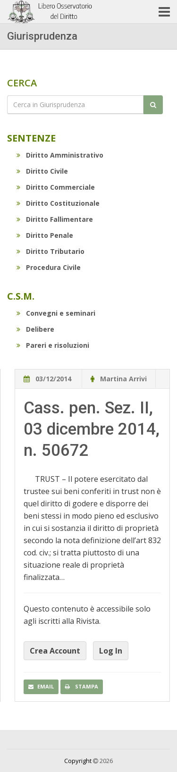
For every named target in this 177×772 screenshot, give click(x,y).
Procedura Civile (49, 267)
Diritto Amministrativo (60, 155)
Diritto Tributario (50, 251)
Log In (110, 651)
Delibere (35, 329)
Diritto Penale (45, 235)
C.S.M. (20, 296)
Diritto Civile (42, 171)
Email (41, 686)
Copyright (78, 760)
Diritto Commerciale (56, 187)
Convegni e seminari (56, 313)
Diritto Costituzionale (58, 203)
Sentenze (31, 138)
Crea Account (55, 651)
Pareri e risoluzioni (53, 345)
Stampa (81, 686)
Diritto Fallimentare (55, 219)
